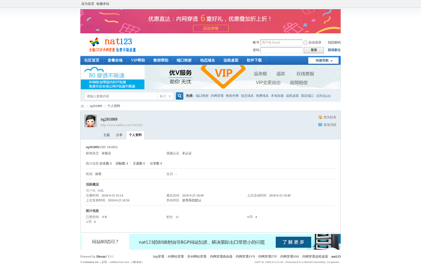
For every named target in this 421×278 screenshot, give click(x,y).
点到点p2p (323, 96)
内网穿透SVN (245, 256)
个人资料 (135, 135)
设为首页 (87, 4)
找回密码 (334, 42)
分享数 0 (156, 163)
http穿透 (159, 256)
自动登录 (312, 42)
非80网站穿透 (196, 256)
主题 (106, 135)
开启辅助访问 (339, 3)
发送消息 (330, 125)
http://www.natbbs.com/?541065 (122, 125)
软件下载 (254, 60)
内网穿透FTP (267, 256)
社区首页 (91, 60)
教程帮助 (160, 60)
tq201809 (96, 106)
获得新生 (334, 50)
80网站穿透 (176, 256)
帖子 (163, 96)
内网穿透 (217, 96)
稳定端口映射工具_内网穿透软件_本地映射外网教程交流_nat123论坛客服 (82, 106)
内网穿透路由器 (221, 256)
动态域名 (207, 60)
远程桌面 (230, 60)
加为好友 (330, 117)
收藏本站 (102, 4)
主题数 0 (139, 163)
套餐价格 (115, 60)
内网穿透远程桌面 (315, 256)
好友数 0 (106, 163)
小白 (100, 191)
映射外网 (232, 96)
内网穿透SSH (289, 256)
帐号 (256, 42)
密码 (256, 50)
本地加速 (277, 96)
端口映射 (184, 60)
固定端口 (307, 96)
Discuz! (101, 256)
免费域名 (262, 96)
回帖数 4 (122, 163)
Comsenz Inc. (91, 262)
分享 (119, 135)
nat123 (336, 256)
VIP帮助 (138, 60)
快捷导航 (322, 60)
